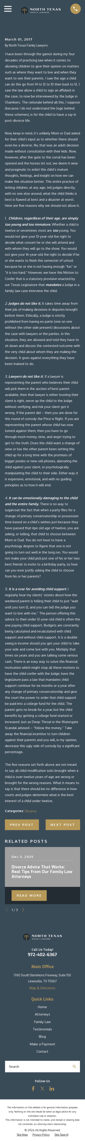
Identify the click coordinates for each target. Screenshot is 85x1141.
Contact (42, 1051)
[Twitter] (42, 1088)
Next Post (63, 825)
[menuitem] (22, 1135)
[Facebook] (33, 1088)
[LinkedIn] (51, 1088)
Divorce (30, 811)
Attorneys (42, 1014)
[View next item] (23, 910)
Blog (42, 1036)
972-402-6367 (42, 954)
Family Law (42, 1022)
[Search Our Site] (74, 1066)
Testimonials (42, 1029)
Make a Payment (42, 1044)
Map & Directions (42, 988)
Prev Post (22, 825)
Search (14, 1066)
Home (42, 1007)
